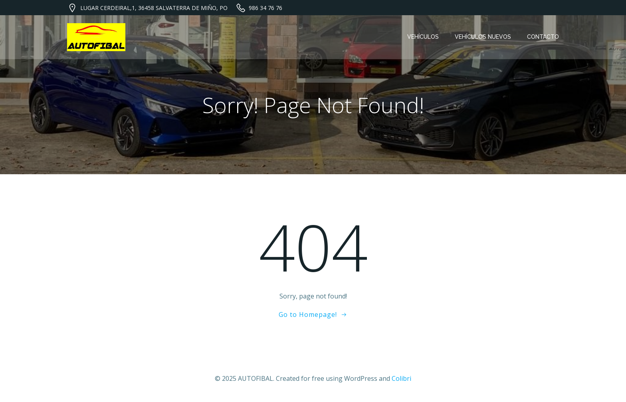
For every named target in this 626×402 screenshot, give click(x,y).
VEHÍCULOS (423, 37)
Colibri (401, 378)
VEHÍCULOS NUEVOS (483, 37)
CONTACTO (543, 37)
